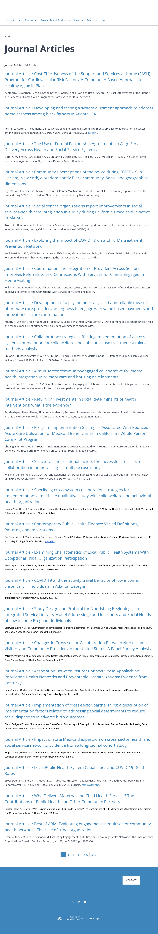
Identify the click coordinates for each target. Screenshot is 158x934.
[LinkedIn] (79, 906)
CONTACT (131, 880)
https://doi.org (90, 785)
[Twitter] (73, 906)
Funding (30, 20)
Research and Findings (55, 20)
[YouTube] (85, 906)
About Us (13, 20)
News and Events (85, 20)
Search (105, 20)
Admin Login (94, 923)
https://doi (49, 541)
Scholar (74, 923)
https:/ (92, 132)
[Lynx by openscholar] (62, 923)
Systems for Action (28, 11)
